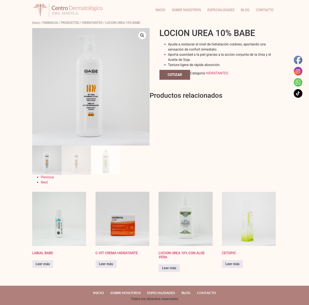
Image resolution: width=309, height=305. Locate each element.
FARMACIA (50, 23)
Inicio (36, 23)
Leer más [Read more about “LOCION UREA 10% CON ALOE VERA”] (169, 268)
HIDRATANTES (92, 23)
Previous (47, 177)
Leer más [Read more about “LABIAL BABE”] (43, 264)
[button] (142, 35)
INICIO (160, 10)
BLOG (245, 10)
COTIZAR (175, 75)
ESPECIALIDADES (221, 10)
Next (44, 182)
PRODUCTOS (70, 23)
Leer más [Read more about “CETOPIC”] (232, 264)
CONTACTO (265, 10)
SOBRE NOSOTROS (186, 10)
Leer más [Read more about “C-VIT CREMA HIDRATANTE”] (106, 264)
